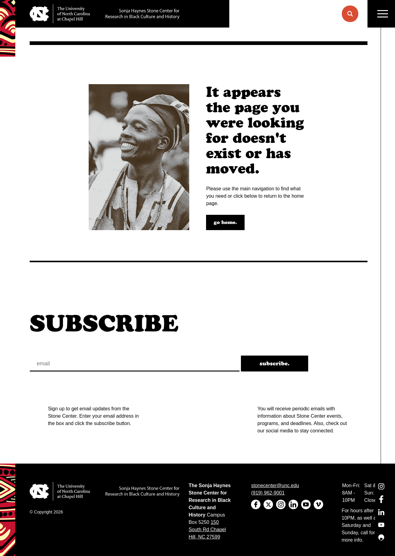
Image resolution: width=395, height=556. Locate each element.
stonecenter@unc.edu (275, 485)
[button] (350, 14)
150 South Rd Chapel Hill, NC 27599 (207, 529)
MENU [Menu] (382, 13)
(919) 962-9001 (267, 492)
